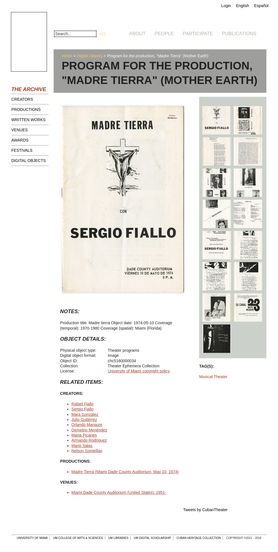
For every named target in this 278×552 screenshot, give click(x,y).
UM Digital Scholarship (152, 538)
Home (67, 56)
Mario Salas (81, 445)
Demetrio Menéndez (89, 430)
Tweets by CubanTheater (205, 509)
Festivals (21, 150)
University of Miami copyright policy (139, 371)
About (137, 33)
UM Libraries (118, 538)
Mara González (84, 414)
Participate (198, 33)
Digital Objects (28, 160)
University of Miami (32, 538)
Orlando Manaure (86, 424)
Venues (19, 130)
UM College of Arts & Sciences (78, 538)
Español (261, 5)
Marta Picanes (84, 435)
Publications (239, 33)
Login (226, 5)
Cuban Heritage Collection (198, 538)
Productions (26, 109)
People (164, 33)
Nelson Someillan (86, 450)
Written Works (28, 119)
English (242, 5)
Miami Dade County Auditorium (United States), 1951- (118, 492)
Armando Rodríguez (89, 440)
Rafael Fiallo (82, 404)
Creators (22, 99)
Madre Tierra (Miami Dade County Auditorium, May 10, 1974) (125, 471)
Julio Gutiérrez (84, 419)
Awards (19, 140)
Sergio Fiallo (82, 409)
